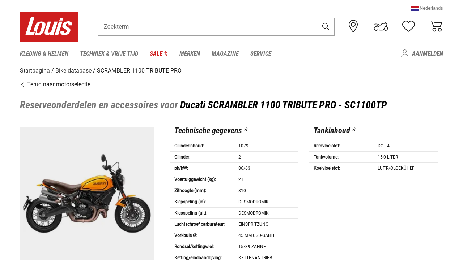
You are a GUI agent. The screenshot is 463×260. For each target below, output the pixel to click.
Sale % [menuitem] (159, 53)
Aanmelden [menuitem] (427, 53)
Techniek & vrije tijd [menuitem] (109, 53)
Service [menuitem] (260, 53)
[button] (427, 9)
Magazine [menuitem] (225, 53)
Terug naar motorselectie (55, 84)
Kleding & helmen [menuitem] (44, 53)
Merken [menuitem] (189, 53)
